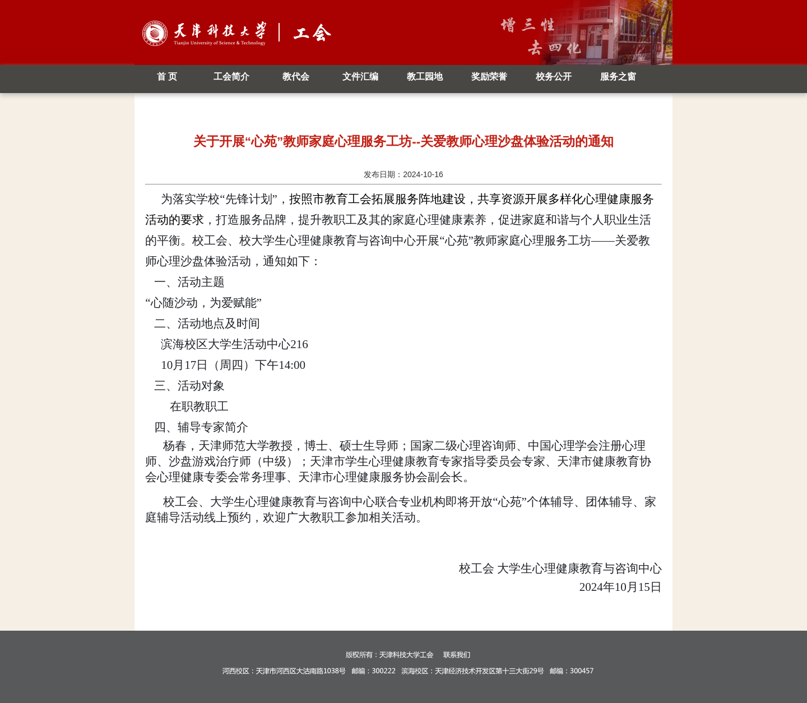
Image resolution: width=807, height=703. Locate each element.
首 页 (167, 76)
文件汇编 (360, 76)
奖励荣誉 (489, 76)
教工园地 (425, 76)
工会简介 (231, 76)
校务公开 (554, 76)
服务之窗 (618, 76)
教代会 (295, 76)
